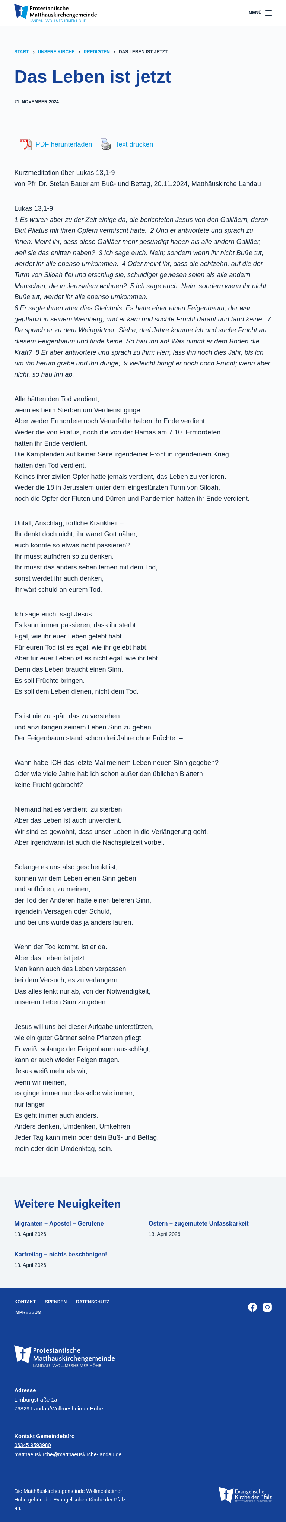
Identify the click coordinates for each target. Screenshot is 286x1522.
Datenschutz (92, 1302)
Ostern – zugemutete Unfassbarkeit (199, 1223)
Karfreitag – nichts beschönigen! (60, 1254)
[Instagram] (267, 1307)
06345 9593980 (33, 1445)
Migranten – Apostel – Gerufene (59, 1223)
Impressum (27, 1312)
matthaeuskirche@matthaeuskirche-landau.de (70, 1454)
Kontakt (25, 1302)
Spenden (56, 1302)
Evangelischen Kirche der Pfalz (89, 1500)
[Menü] (259, 13)
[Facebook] (252, 1307)
